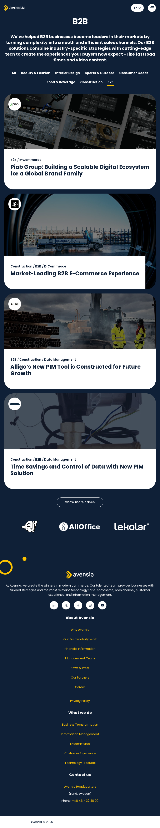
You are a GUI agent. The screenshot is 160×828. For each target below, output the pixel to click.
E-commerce (80, 744)
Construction (91, 82)
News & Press (80, 668)
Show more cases (80, 502)
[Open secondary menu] (152, 8)
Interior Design (67, 73)
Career (80, 687)
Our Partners (80, 677)
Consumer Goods (134, 73)
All (14, 73)
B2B (111, 82)
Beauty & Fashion (35, 73)
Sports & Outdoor (99, 73)
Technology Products (80, 763)
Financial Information (80, 649)
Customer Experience (80, 753)
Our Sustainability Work (80, 639)
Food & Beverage (61, 82)
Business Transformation (80, 724)
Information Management (80, 734)
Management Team (80, 658)
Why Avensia (80, 630)
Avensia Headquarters (80, 786)
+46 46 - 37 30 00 (85, 801)
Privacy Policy (80, 701)
